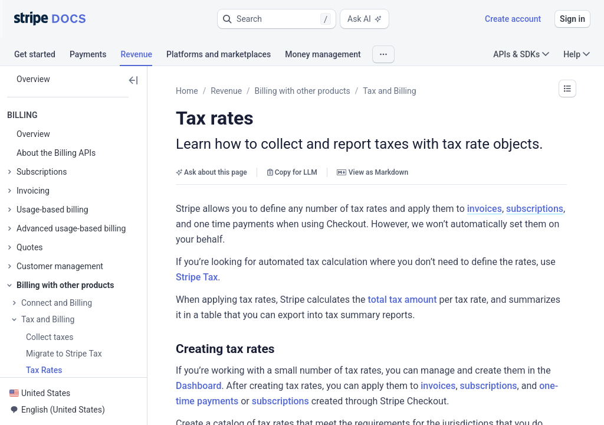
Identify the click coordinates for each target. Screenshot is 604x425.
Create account (513, 19)
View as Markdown (372, 172)
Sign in (572, 19)
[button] (277, 18)
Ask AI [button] (364, 19)
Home (187, 91)
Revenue (226, 91)
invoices (484, 208)
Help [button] (576, 54)
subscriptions (534, 208)
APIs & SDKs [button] (521, 54)
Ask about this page (211, 172)
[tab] (42, 56)
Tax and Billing (389, 91)
